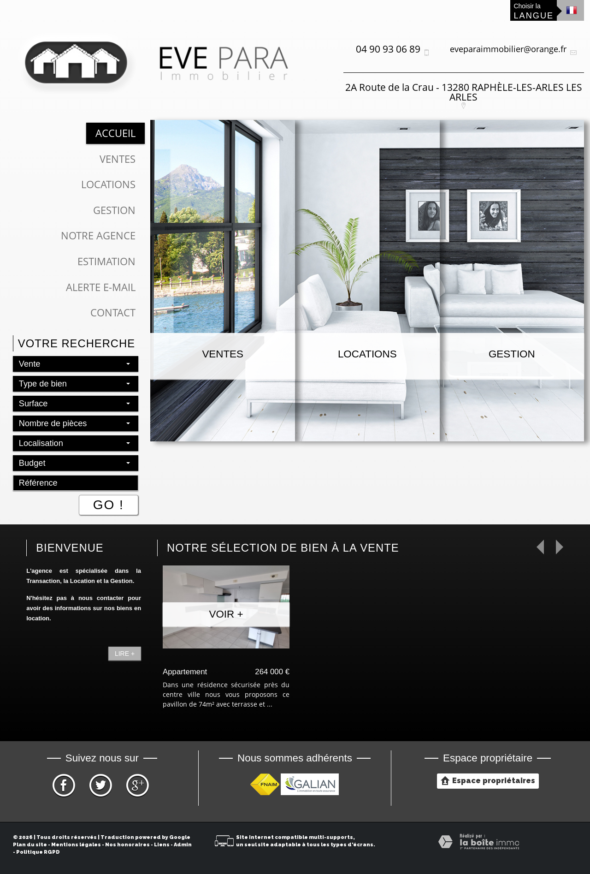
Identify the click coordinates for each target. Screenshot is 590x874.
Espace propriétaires (488, 780)
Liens (162, 845)
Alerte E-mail (101, 287)
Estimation (106, 261)
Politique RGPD (38, 852)
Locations (108, 184)
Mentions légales (76, 845)
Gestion (114, 210)
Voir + (226, 614)
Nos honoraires (127, 845)
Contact (113, 312)
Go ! (108, 505)
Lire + (125, 653)
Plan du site (30, 845)
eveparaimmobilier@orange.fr (508, 48)
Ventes (118, 159)
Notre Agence (98, 235)
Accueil (115, 133)
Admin (183, 845)
